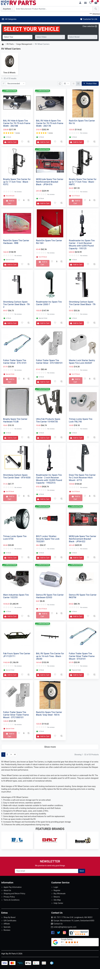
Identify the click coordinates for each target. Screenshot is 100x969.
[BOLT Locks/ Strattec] (50, 840)
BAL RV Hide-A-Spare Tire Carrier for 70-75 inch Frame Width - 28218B (16, 123)
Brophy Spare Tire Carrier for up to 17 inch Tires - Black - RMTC (82, 182)
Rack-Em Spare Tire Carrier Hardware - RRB (16, 241)
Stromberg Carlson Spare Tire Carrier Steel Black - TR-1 (82, 304)
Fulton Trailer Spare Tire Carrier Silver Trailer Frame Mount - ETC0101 (82, 656)
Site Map (57, 900)
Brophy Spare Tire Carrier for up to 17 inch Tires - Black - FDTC (17, 182)
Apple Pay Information (12, 887)
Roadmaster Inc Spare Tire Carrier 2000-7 (49, 303)
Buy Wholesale (59, 893)
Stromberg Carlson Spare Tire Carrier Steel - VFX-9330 (16, 476)
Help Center (58, 903)
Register (57, 890)
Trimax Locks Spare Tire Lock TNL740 (80, 420)
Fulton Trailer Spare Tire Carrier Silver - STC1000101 (49, 361)
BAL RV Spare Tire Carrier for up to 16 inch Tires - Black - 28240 (50, 656)
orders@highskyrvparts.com (65, 927)
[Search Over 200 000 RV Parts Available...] (53, 9)
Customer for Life (88, 19)
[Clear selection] (89, 26)
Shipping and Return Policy (14, 893)
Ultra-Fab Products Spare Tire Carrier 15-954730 (48, 420)
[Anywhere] (8, 9)
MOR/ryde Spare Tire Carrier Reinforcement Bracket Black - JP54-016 (49, 182)
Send (82, 871)
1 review (17, 133)
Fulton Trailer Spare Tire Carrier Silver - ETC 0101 (15, 361)
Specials (7, 927)
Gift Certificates (10, 921)
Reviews (7, 930)
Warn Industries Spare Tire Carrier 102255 (16, 596)
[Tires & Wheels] (9, 61)
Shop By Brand (9, 917)
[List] (73, 83)
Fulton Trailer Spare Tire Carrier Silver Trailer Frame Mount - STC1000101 (16, 715)
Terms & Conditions (11, 900)
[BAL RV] (17, 840)
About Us (7, 890)
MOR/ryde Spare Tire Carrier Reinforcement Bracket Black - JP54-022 (82, 539)
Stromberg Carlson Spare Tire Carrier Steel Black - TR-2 (16, 304)
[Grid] (78, 83)
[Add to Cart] (10, 142)
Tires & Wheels (9, 73)
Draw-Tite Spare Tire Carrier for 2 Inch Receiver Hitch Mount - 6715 (82, 477)
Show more (50, 747)
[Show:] (66, 83)
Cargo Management (24, 44)
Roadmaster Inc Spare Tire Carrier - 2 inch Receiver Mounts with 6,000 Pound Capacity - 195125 (82, 244)
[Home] (2, 44)
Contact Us (58, 924)
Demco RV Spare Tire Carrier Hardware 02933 (50, 596)
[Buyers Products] (83, 840)
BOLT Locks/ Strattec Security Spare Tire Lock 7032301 (48, 539)
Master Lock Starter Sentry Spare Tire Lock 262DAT (82, 361)
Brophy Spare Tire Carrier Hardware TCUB (15, 420)
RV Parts (10, 44)
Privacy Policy (9, 897)
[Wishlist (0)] (91, 3)
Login (56, 887)
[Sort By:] (16, 83)
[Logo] (18, 3)
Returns (57, 897)
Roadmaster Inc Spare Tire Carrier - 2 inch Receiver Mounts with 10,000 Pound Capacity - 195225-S (49, 479)
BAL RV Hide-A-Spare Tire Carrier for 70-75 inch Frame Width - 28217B (49, 123)
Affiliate (7, 924)
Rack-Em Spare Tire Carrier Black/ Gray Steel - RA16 (49, 713)
